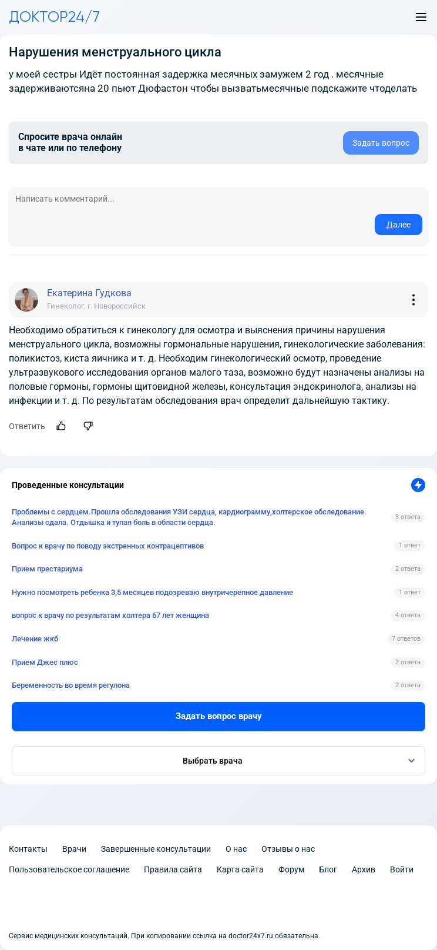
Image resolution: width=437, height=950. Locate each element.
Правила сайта (173, 869)
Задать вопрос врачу (219, 716)
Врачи (74, 849)
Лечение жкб (35, 638)
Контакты (28, 849)
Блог (328, 869)
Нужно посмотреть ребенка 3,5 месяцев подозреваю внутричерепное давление (152, 592)
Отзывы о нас (288, 849)
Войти (402, 869)
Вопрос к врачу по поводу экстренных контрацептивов (108, 545)
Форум (291, 869)
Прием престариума (47, 568)
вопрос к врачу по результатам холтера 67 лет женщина (110, 615)
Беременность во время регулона (71, 685)
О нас (236, 849)
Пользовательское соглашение (69, 869)
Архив (363, 869)
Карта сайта (240, 869)
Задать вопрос (380, 143)
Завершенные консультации (156, 849)
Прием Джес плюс (45, 662)
